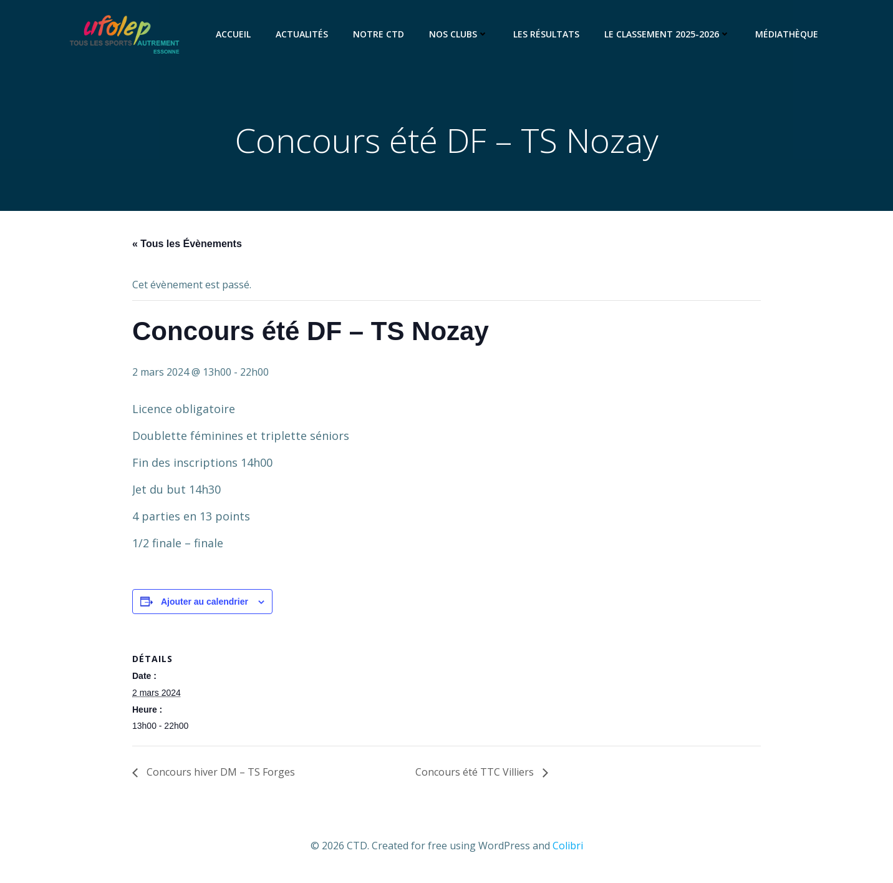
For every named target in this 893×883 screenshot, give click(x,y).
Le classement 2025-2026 (667, 34)
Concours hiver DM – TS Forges (219, 772)
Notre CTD (378, 34)
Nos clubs (458, 34)
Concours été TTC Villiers (475, 772)
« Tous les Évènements (187, 243)
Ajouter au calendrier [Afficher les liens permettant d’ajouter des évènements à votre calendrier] (204, 602)
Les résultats (546, 34)
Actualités (302, 34)
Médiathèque (786, 34)
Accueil (233, 34)
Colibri (568, 845)
